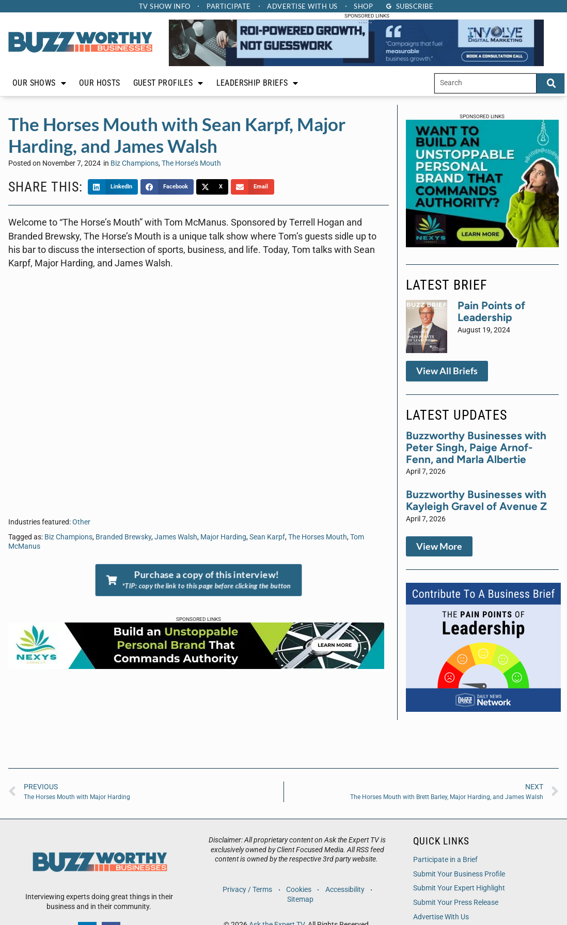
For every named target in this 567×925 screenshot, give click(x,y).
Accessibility (345, 889)
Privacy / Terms (247, 889)
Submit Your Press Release (455, 902)
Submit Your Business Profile (459, 874)
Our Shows (39, 83)
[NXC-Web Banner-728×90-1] (196, 666)
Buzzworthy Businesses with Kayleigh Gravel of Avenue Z (476, 500)
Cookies (298, 889)
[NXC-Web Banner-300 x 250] (482, 244)
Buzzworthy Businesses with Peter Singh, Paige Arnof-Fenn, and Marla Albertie (476, 447)
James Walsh (175, 537)
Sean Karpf (267, 537)
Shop (363, 6)
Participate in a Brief (445, 859)
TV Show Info (164, 6)
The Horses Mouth (317, 537)
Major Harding (223, 537)
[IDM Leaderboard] (356, 63)
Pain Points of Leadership (491, 311)
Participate (229, 6)
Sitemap (300, 899)
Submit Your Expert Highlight (459, 888)
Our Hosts (99, 83)
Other (81, 522)
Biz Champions (135, 163)
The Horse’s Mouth (191, 163)
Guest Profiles (168, 83)
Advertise (302, 6)
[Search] (550, 83)
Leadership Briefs (257, 83)
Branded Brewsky (123, 537)
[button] (113, 187)
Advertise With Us (441, 917)
